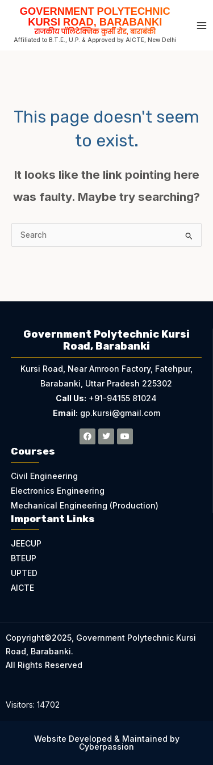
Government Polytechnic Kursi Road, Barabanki (95, 20)
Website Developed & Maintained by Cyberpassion (106, 742)
